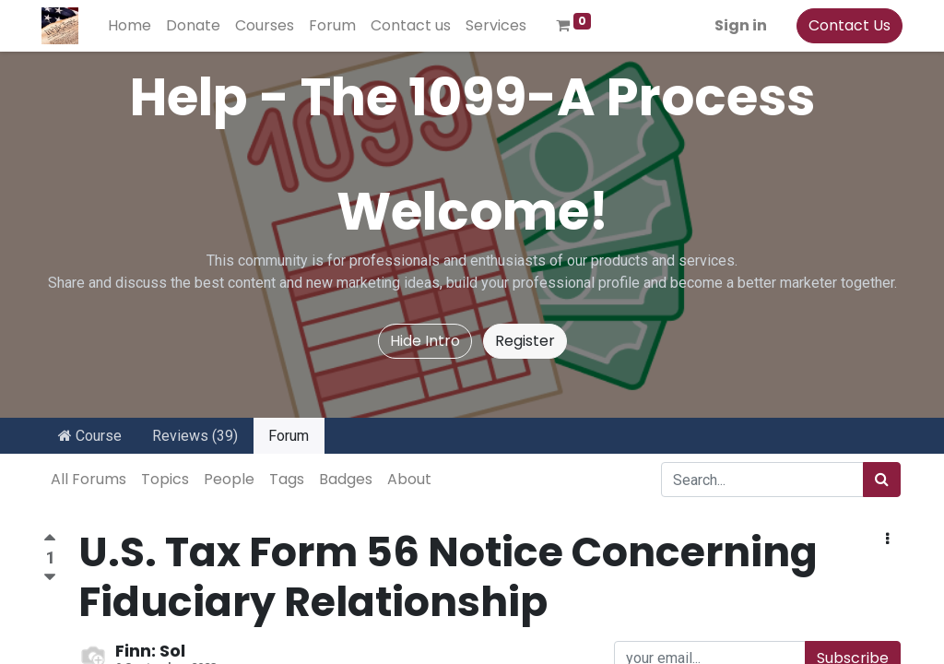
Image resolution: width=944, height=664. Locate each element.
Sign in (739, 25)
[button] (887, 539)
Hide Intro (425, 340)
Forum (288, 436)
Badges (345, 479)
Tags (286, 479)
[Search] (882, 479)
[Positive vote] (49, 540)
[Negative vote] (49, 577)
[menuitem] (131, 25)
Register (525, 340)
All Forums (88, 479)
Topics (165, 479)
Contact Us (848, 25)
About (409, 479)
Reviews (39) (195, 436)
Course (90, 436)
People (229, 479)
